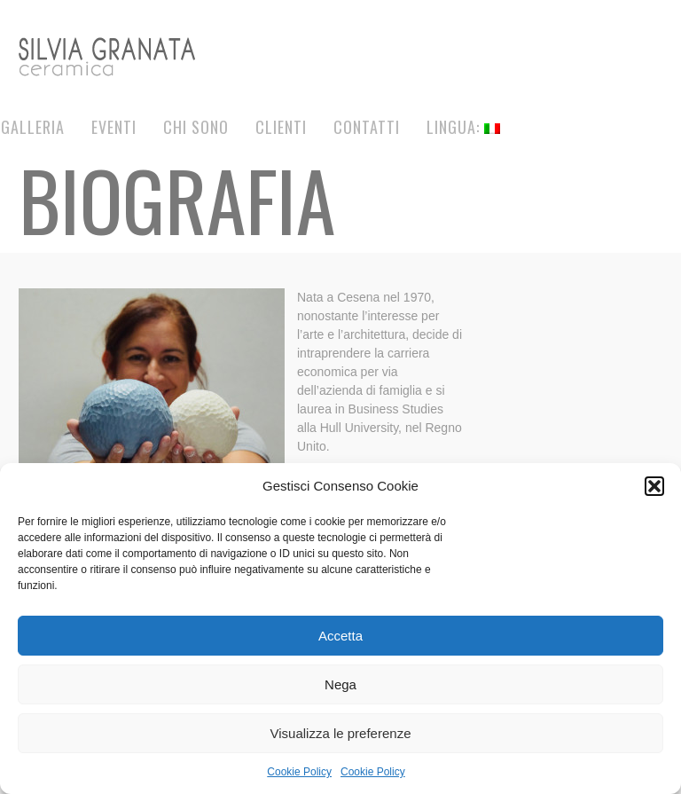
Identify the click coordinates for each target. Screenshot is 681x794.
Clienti (281, 126)
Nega (340, 684)
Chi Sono (196, 126)
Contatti (366, 126)
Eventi (114, 126)
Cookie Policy (299, 772)
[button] (654, 486)
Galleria (33, 126)
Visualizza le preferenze (340, 733)
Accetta (340, 635)
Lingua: (463, 126)
